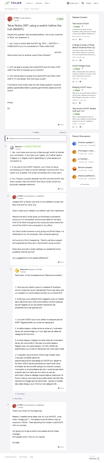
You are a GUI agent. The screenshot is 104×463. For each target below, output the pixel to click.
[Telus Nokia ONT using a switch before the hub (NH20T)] (18, 149)
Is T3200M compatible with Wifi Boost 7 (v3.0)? (86, 159)
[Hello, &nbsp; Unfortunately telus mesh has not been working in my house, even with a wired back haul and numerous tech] (84, 74)
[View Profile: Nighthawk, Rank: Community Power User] (12, 148)
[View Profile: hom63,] (74, 169)
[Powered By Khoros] (94, 458)
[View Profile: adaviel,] (74, 152)
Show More (20, 394)
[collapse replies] (5, 146)
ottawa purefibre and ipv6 (87, 176)
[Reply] (60, 124)
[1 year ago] (83, 79)
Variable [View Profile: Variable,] (91, 162)
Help (31, 457)
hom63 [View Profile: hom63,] (90, 170)
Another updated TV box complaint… (86, 142)
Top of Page (23, 457)
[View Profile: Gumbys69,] (74, 144)
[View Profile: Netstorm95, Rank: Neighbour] (17, 271)
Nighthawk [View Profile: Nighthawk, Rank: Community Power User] (18, 146)
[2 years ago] (85, 36)
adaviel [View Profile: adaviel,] (90, 153)
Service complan (85, 167)
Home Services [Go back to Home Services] (35, 9)
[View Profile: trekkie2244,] (74, 177)
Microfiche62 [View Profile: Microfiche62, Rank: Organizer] (76, 36)
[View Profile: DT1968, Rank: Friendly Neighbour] (9, 19)
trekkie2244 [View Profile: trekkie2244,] (92, 178)
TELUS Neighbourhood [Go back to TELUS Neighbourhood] (11, 9)
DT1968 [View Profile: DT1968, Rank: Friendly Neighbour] (16, 18)
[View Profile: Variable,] (74, 160)
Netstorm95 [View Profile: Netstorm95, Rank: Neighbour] (24, 269)
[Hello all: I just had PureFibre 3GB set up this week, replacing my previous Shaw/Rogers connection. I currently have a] (84, 95)
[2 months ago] (82, 145)
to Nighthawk (40, 196)
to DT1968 (38, 269)
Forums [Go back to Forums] (26, 9)
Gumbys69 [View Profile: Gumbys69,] (91, 145)
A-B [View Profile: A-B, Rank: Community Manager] (73, 57)
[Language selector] (73, 3)
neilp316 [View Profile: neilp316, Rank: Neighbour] (75, 100)
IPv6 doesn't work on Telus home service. (87, 151)
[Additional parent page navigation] (21, 8)
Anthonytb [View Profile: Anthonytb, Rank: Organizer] (75, 78)
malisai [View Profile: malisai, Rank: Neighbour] (74, 124)
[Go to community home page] (13, 3)
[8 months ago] (80, 57)
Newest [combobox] (63, 132)
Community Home (10, 457)
